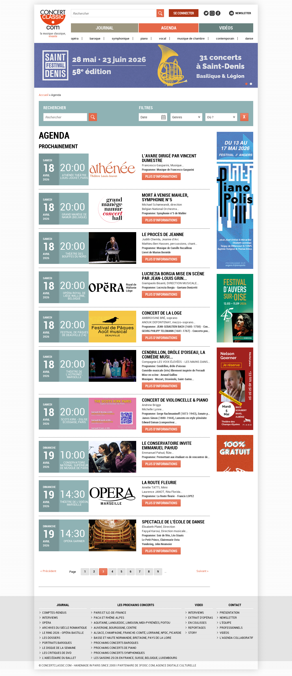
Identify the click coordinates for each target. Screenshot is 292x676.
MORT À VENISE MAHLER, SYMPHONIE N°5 (165, 197)
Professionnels (231, 627)
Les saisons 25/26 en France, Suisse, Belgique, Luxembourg (135, 658)
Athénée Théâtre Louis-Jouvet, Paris (74, 176)
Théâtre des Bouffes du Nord (74, 255)
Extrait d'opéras (200, 617)
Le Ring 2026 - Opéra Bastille (63, 632)
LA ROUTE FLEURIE (159, 482)
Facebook (218, 13)
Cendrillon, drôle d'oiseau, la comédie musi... (173, 354)
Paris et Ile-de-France (110, 612)
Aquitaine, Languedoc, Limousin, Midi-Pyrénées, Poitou (132, 622)
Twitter (206, 13)
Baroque (95, 38)
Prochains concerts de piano (115, 647)
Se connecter (183, 13)
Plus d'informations (161, 176)
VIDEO (199, 605)
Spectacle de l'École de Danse (173, 522)
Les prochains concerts (135, 605)
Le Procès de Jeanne (163, 234)
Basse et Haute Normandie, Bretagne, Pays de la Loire (132, 637)
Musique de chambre (191, 38)
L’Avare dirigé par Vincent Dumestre (169, 158)
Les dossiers (51, 637)
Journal (105, 28)
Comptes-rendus (54, 612)
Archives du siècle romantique (64, 627)
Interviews (50, 617)
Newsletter (243, 13)
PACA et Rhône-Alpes (109, 617)
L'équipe (225, 622)
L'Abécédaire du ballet (59, 658)
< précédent (48, 571)
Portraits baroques (57, 642)
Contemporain (225, 38)
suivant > (202, 571)
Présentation (229, 612)
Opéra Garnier (74, 541)
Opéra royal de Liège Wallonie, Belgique (74, 295)
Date (144, 117)
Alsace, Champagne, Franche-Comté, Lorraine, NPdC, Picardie (137, 632)
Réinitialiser (244, 117)
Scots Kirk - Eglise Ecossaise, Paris (74, 420)
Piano (144, 38)
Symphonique (120, 38)
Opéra (74, 38)
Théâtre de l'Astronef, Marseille (74, 374)
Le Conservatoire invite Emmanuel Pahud (167, 445)
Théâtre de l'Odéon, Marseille (74, 503)
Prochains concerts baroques (116, 642)
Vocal (162, 38)
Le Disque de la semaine (59, 647)
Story (192, 632)
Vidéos (226, 28)
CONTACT (235, 605)
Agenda (168, 28)
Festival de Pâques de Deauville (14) (74, 333)
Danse (249, 38)
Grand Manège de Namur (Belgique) (74, 215)
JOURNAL (63, 605)
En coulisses (197, 622)
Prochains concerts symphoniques (119, 653)
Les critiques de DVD (56, 653)
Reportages (197, 627)
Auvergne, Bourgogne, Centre (115, 627)
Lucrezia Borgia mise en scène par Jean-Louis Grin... (173, 275)
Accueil (43, 95)
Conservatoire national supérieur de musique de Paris (74, 465)
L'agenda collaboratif (236, 637)
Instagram (212, 13)
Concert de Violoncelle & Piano (175, 400)
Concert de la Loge (162, 313)
